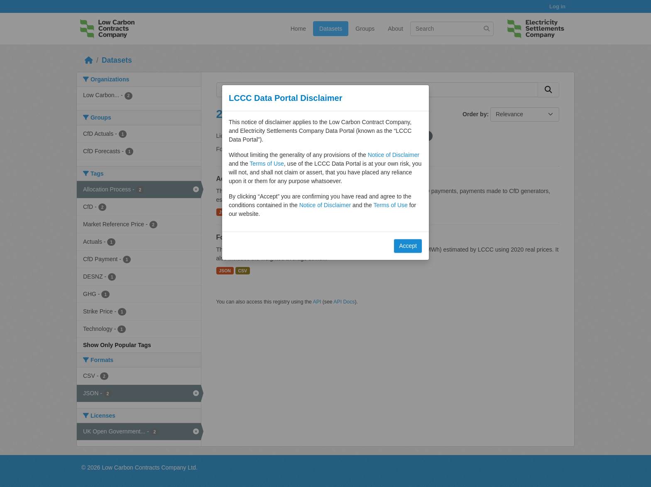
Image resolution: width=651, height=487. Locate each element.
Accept (408, 245)
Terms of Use (267, 163)
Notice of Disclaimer (393, 155)
